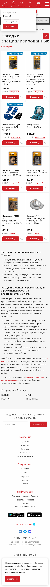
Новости (25, 445)
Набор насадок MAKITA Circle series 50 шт (37, 125)
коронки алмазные (9, 380)
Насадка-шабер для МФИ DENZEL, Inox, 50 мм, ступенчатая (36, 172)
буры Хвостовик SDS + (35, 377)
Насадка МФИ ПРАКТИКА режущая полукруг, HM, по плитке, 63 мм (35, 220)
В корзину (10, 97)
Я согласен (12, 579)
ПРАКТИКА (32, 398)
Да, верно (10, 26)
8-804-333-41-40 (25, 538)
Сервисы (25, 476)
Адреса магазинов (25, 456)
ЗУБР (28, 395)
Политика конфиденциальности (25, 504)
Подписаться (38, 424)
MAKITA (5, 398)
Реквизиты (25, 452)
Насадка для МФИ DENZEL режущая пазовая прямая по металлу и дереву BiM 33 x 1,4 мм (36, 79)
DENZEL (5, 395)
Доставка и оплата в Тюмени (25, 496)
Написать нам (23, 524)
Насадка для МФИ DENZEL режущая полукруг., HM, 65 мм (11, 172)
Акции (25, 480)
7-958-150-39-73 (25, 554)
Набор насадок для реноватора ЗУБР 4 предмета (11, 127)
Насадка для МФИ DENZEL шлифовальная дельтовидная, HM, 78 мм (12, 221)
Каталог (25, 468)
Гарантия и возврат (25, 499)
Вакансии (25, 449)
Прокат (25, 472)
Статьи (25, 483)
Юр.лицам (25, 441)
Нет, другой (11, 22)
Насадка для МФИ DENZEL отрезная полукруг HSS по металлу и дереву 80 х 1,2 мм (12, 79)
